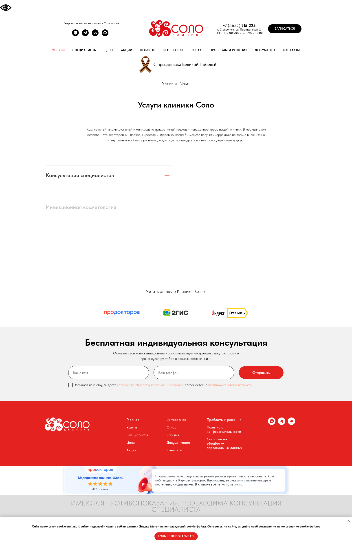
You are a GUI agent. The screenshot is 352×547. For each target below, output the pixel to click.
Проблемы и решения (228, 50)
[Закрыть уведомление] (348, 520)
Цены (108, 50)
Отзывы (173, 435)
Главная (167, 83)
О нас (197, 50)
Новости (148, 50)
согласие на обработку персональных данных (150, 385)
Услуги (58, 50)
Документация (178, 442)
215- (245, 25)
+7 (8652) (231, 25)
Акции (126, 50)
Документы (265, 50)
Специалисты (84, 50)
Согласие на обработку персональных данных (224, 443)
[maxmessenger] (105, 35)
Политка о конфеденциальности (224, 429)
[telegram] (85, 35)
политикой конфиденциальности (230, 385)
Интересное (173, 50)
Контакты (291, 50)
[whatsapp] (75, 35)
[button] (284, 28)
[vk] (95, 35)
